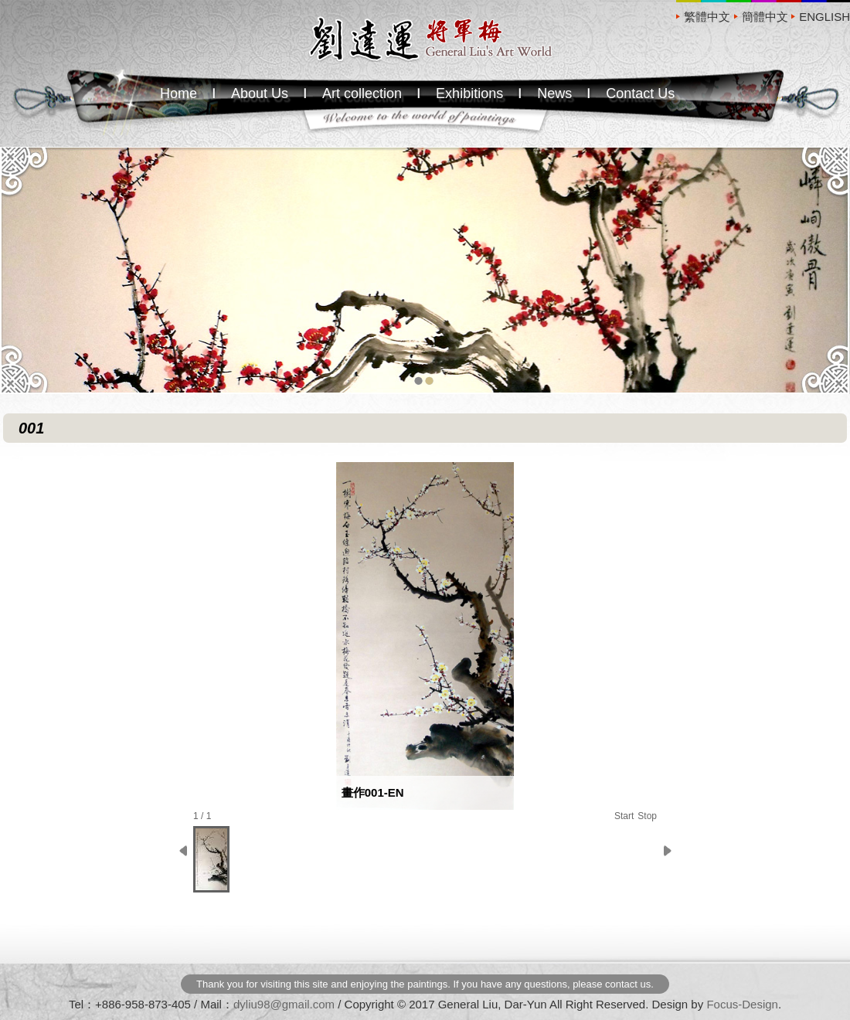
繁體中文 (707, 16)
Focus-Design (742, 1004)
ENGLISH (824, 16)
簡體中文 (765, 16)
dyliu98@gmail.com (284, 1004)
